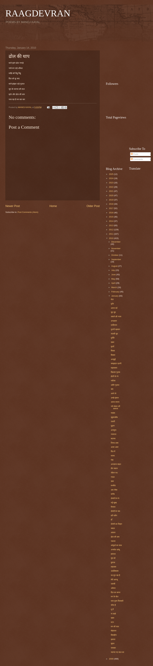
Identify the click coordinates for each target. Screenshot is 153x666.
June (113, 274)
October (115, 255)
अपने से (113, 393)
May (113, 279)
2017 (111, 208)
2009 (111, 659)
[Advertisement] (76, 35)
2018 (111, 204)
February (115, 292)
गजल (113, 477)
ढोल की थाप (115, 537)
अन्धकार (114, 321)
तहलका (113, 567)
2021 (111, 191)
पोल (112, 299)
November (115, 248)
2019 (111, 200)
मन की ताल (115, 626)
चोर (112, 389)
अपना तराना (115, 402)
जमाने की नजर (116, 316)
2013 (111, 225)
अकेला (113, 588)
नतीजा (113, 380)
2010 (111, 238)
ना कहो (113, 614)
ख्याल (113, 528)
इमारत (113, 639)
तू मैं (112, 609)
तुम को (113, 558)
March (114, 287)
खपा (112, 481)
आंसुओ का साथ (116, 545)
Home (53, 206)
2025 (111, 174)
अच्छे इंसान (115, 398)
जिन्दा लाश (114, 443)
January (115, 296)
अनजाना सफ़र (116, 464)
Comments (137, 159)
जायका (113, 648)
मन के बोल (114, 596)
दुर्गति (112, 338)
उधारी (113, 421)
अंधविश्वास (114, 571)
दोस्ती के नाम (115, 511)
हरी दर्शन (114, 515)
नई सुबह (114, 503)
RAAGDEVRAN (37, 13)
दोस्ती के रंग (115, 498)
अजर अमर (114, 447)
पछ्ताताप (114, 368)
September (116, 259)
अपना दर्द (114, 308)
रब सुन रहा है (115, 575)
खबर (112, 342)
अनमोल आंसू (115, 549)
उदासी (113, 584)
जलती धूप (114, 334)
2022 (111, 187)
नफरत (113, 541)
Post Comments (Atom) (28, 212)
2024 (111, 178)
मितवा (113, 351)
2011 (111, 234)
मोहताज (113, 631)
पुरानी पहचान (115, 329)
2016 (111, 212)
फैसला (113, 507)
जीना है (113, 605)
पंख (112, 460)
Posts (134, 154)
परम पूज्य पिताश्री (117, 601)
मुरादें (112, 346)
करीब (113, 494)
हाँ (111, 519)
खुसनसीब (114, 417)
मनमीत (113, 485)
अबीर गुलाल (115, 385)
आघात (113, 532)
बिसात (113, 355)
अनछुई (113, 359)
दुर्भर (112, 304)
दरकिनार (114, 325)
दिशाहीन (114, 635)
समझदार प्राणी (116, 363)
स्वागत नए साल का (117, 652)
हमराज (113, 554)
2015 (111, 217)
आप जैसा (114, 490)
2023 (111, 182)
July (113, 270)
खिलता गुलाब (115, 372)
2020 (111, 195)
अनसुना (113, 430)
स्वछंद (113, 413)
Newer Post (12, 206)
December (115, 242)
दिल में (113, 451)
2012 (111, 229)
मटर (112, 622)
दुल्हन (113, 426)
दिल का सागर (115, 592)
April (113, 283)
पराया (113, 456)
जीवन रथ (114, 473)
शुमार (113, 643)
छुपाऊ (113, 562)
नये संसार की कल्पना (115, 407)
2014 (111, 221)
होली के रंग (115, 376)
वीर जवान (114, 468)
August (114, 266)
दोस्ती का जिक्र (116, 524)
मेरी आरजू (114, 579)
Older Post (93, 206)
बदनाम (113, 438)
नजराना (113, 434)
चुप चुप (113, 312)
